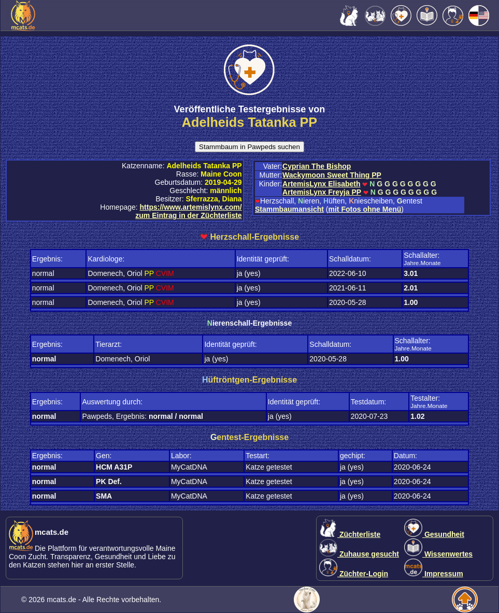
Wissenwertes (438, 554)
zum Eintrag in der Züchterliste (188, 215)
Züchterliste (349, 534)
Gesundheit (434, 534)
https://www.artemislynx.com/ (191, 207)
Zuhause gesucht (359, 554)
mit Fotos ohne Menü (365, 209)
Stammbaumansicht (289, 209)
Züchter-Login (353, 574)
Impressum (433, 574)
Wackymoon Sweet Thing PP (331, 175)
